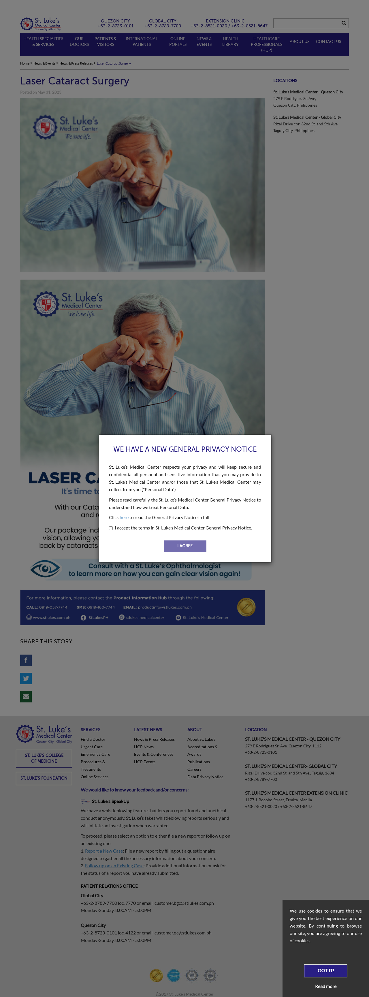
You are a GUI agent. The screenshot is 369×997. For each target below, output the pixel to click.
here (124, 517)
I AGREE (185, 546)
